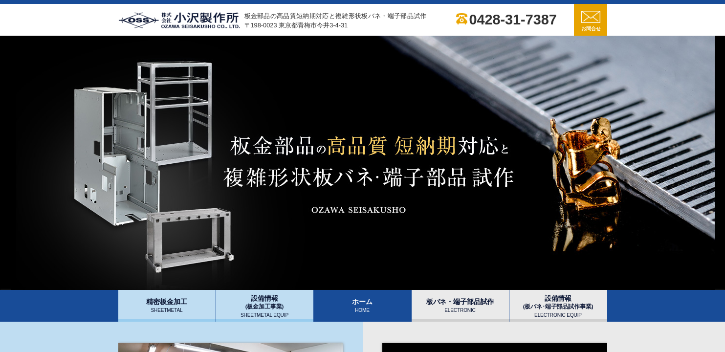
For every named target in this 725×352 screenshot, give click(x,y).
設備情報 (264, 306)
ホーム (362, 305)
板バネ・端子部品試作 (460, 305)
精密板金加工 (166, 305)
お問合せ (591, 21)
